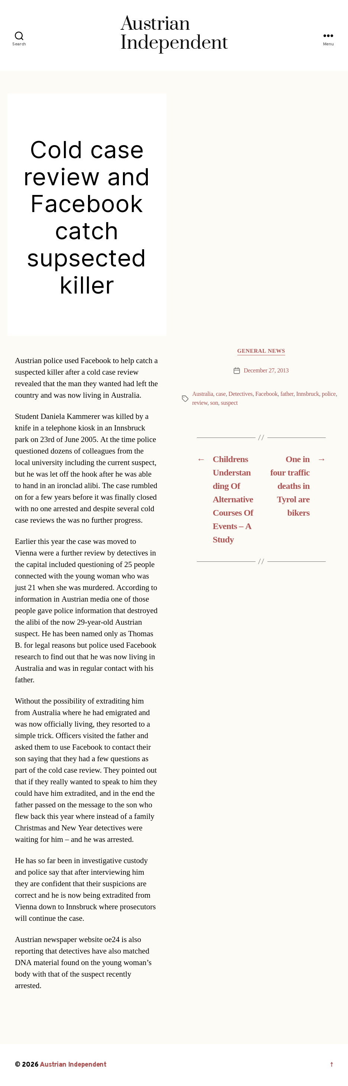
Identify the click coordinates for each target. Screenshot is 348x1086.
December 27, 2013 (266, 370)
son (214, 403)
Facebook (266, 394)
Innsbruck (307, 394)
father (286, 394)
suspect (229, 403)
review (200, 403)
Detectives (240, 394)
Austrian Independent (73, 1065)
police (328, 394)
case (220, 394)
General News (261, 351)
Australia (202, 394)
